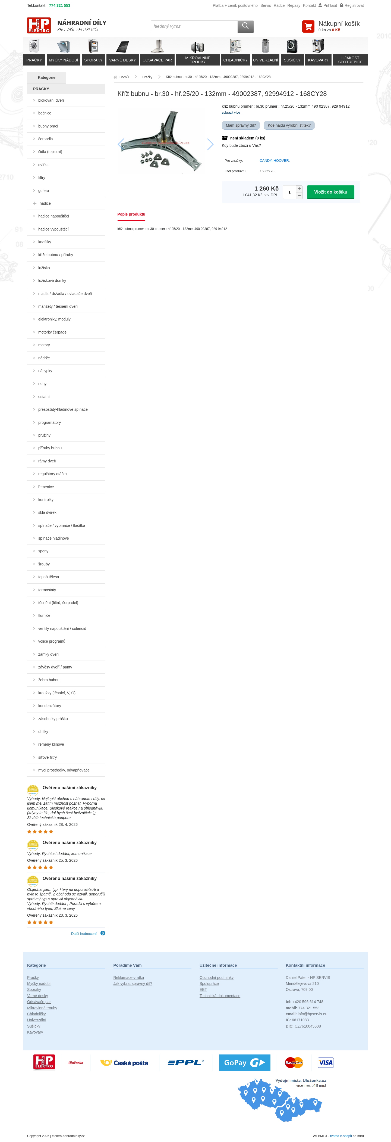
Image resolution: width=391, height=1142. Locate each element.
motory (44, 345)
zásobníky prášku (53, 719)
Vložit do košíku (330, 192)
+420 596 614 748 (304, 1002)
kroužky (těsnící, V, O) (56, 693)
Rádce (279, 5)
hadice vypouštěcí (53, 229)
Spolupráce (209, 983)
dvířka (43, 165)
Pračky (33, 977)
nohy (42, 383)
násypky (45, 371)
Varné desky (37, 996)
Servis (265, 5)
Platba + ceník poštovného (235, 5)
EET (203, 989)
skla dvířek (47, 512)
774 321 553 (59, 5)
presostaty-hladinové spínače (63, 409)
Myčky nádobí (39, 983)
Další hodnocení (88, 934)
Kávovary (35, 1032)
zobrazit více (231, 112)
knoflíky (44, 242)
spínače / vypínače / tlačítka (61, 525)
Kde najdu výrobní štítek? (289, 125)
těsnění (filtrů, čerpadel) (58, 602)
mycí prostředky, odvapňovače (64, 770)
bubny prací (48, 126)
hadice (45, 203)
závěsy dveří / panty (55, 667)
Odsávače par (39, 1002)
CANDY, (266, 160)
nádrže (44, 358)
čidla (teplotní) (50, 152)
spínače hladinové (53, 538)
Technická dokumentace (220, 996)
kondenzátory (49, 706)
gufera (43, 190)
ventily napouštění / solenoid (62, 628)
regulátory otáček (52, 474)
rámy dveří (47, 461)
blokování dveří (51, 100)
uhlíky (43, 731)
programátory (49, 422)
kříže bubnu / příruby (55, 255)
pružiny (44, 435)
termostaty (47, 590)
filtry (41, 177)
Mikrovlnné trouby (42, 1008)
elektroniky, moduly (54, 319)
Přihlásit (328, 5)
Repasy (293, 5)
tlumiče (44, 615)
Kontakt (309, 5)
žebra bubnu (48, 680)
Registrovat (352, 5)
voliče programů (51, 641)
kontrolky (45, 499)
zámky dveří (48, 654)
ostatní (44, 396)
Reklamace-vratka (128, 977)
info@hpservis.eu (306, 1014)
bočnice (44, 113)
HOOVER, (281, 160)
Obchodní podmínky (217, 977)
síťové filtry (47, 757)
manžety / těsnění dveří (58, 306)
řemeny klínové (51, 744)
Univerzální (36, 1020)
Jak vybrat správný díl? (132, 983)
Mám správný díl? (241, 125)
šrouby (44, 564)
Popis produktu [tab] (132, 214)
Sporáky (34, 989)
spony (43, 551)
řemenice (46, 487)
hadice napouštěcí (53, 216)
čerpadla (45, 139)
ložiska (44, 268)
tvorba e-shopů (341, 1136)
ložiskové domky (52, 280)
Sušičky (33, 1026)
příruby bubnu (50, 448)
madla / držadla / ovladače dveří (65, 293)
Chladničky (36, 1014)
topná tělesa (48, 577)
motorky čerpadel (52, 332)
